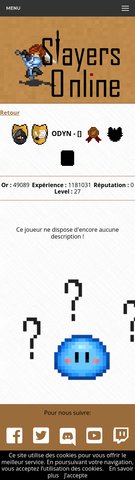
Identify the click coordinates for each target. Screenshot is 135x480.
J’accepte (75, 475)
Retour (10, 113)
